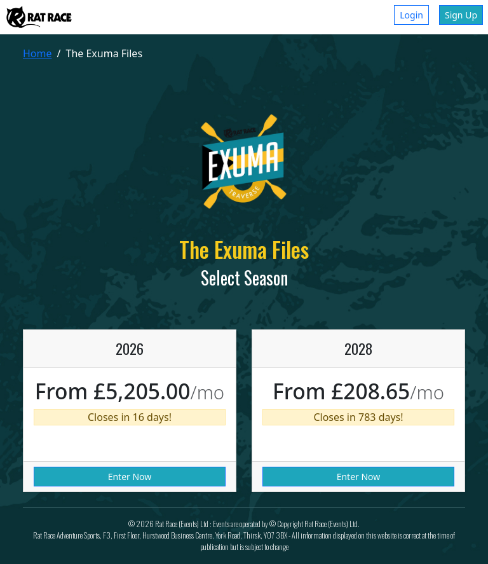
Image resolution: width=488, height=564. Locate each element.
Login (411, 15)
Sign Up (461, 15)
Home (37, 53)
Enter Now (130, 477)
